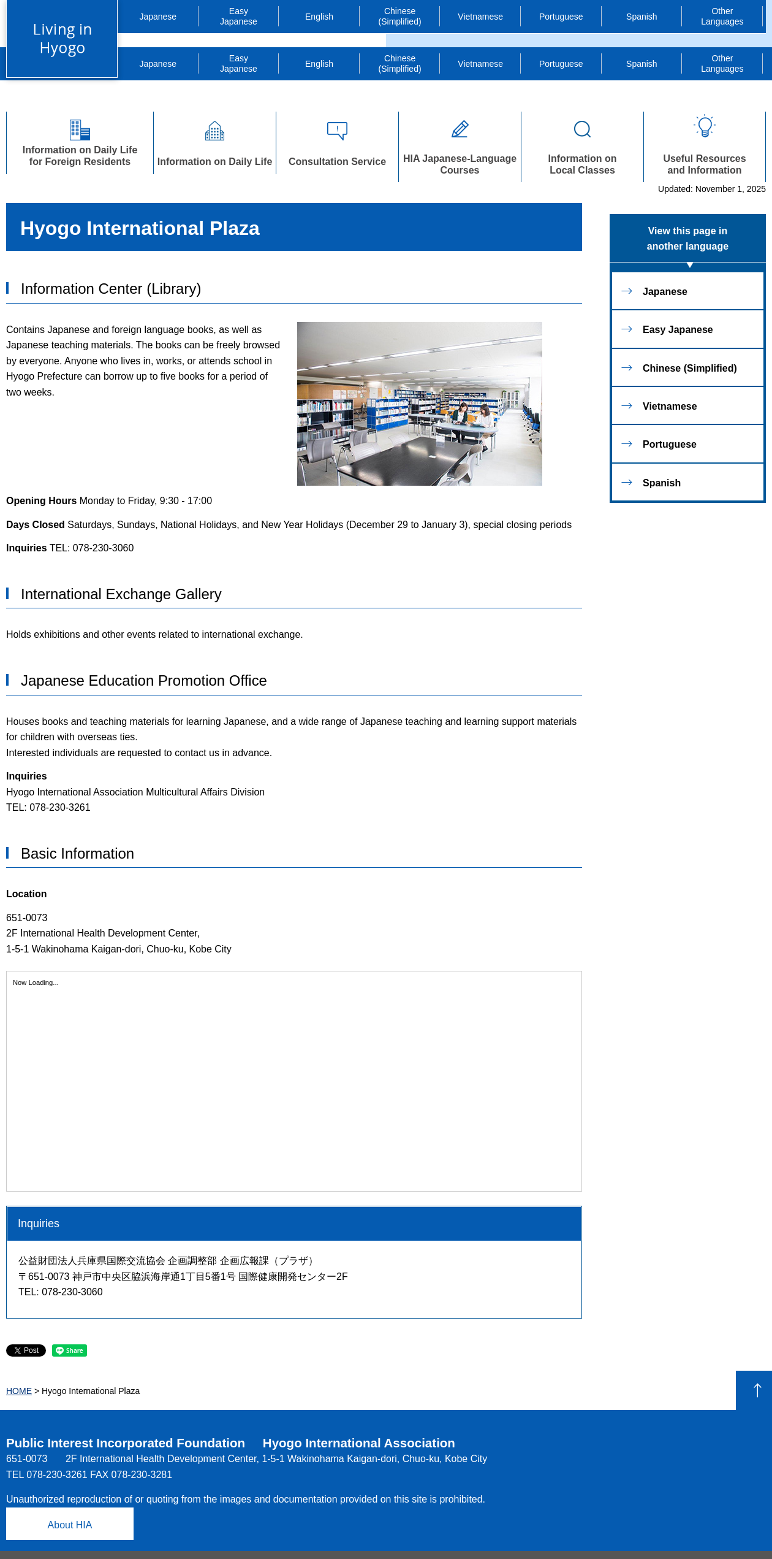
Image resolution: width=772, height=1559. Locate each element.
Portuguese (561, 16)
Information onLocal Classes (582, 143)
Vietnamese (480, 16)
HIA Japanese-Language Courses (460, 143)
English (319, 16)
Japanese (157, 16)
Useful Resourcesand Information (704, 143)
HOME (19, 1391)
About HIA (70, 1525)
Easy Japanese (678, 329)
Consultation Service (337, 141)
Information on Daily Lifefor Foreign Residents (80, 141)
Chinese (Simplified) (400, 16)
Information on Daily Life (215, 141)
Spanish (641, 16)
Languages (722, 16)
